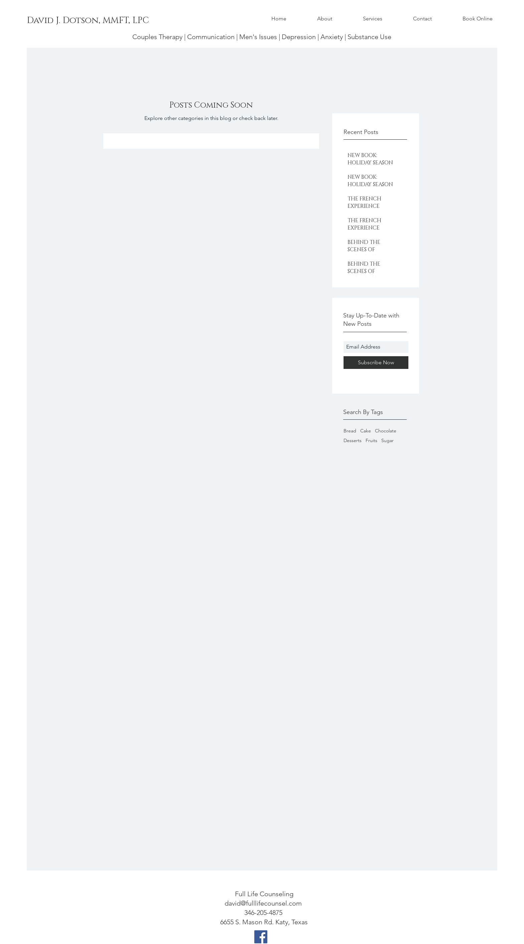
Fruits (371, 440)
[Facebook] (260, 936)
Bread (350, 431)
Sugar (387, 440)
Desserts (353, 440)
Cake (365, 431)
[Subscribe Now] (376, 362)
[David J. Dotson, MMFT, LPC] (88, 20)
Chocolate (385, 431)
